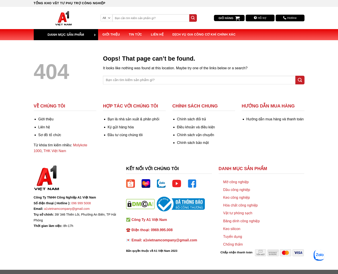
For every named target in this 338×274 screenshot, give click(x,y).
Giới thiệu (111, 34)
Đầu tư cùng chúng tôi (125, 135)
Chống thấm (233, 244)
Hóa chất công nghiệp (240, 205)
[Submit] (193, 18)
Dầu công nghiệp (236, 190)
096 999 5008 (81, 203)
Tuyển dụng (232, 236)
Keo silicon (231, 229)
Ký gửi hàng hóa (121, 127)
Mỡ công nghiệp (236, 182)
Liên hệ (157, 34)
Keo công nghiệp (236, 197)
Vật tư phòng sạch (237, 213)
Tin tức (135, 34)
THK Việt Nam (54, 151)
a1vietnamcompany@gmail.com (67, 208)
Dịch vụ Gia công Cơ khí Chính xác (204, 34)
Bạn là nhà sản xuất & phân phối (133, 119)
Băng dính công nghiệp (241, 221)
